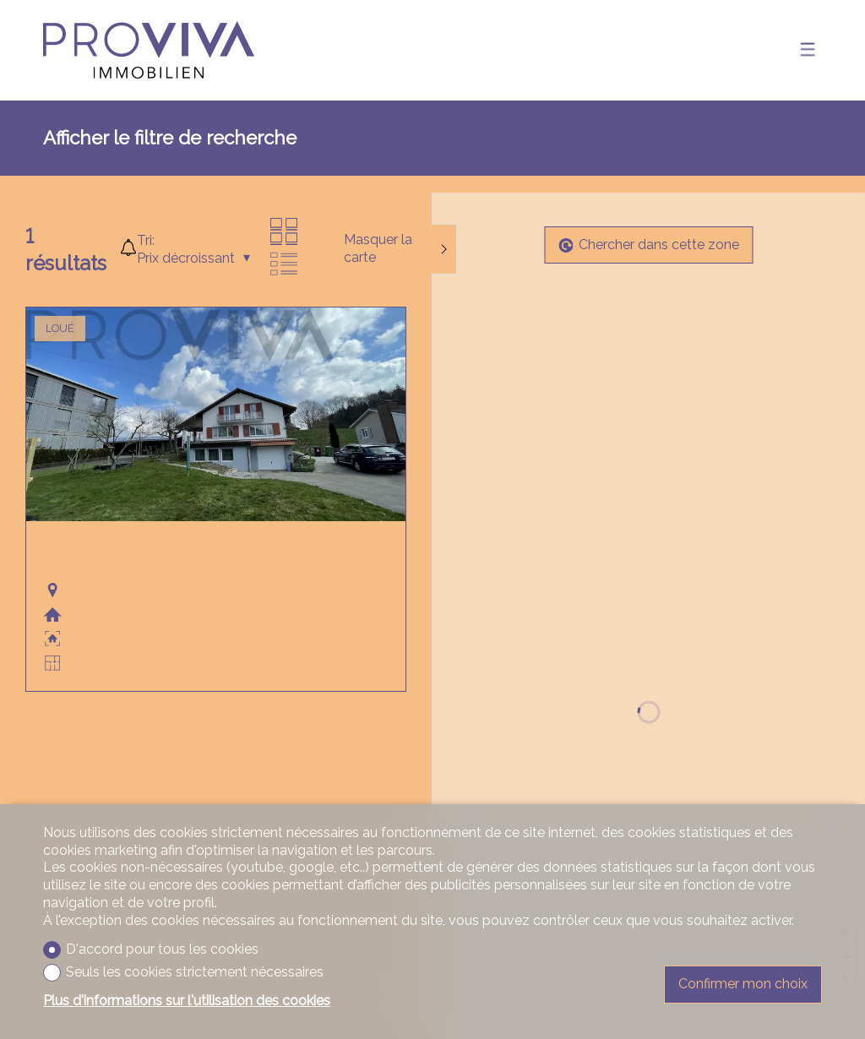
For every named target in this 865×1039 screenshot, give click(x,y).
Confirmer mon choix (743, 984)
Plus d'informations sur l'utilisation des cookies (186, 1001)
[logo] (148, 50)
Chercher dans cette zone (649, 245)
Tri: (146, 240)
